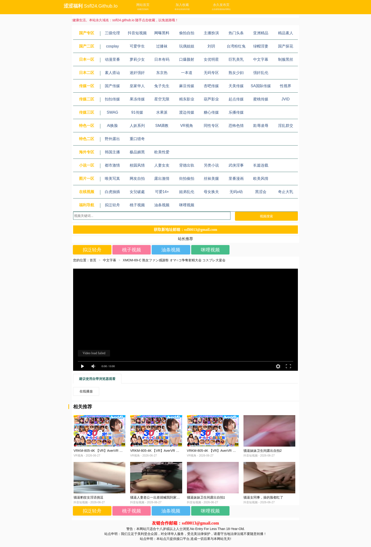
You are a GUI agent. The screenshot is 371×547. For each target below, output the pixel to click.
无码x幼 (236, 192)
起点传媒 (236, 99)
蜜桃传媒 (260, 99)
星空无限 (161, 99)
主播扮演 (211, 33)
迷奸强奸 (137, 73)
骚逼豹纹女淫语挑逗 (88, 503)
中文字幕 (260, 59)
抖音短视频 (137, 33)
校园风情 (137, 165)
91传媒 (137, 112)
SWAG (112, 112)
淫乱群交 (285, 126)
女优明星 (211, 59)
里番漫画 (236, 179)
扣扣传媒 (112, 99)
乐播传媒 (236, 112)
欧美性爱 (161, 152)
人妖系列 (137, 126)
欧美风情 (260, 179)
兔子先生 (161, 86)
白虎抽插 (112, 192)
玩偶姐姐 (186, 46)
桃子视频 (137, 205)
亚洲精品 (260, 33)
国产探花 (285, 46)
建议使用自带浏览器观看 (97, 379)
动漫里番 (112, 59)
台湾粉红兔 (236, 46)
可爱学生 (137, 46)
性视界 (285, 86)
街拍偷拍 (186, 179)
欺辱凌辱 (260, 126)
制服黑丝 (285, 59)
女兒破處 (137, 192)
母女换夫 (211, 192)
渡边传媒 (186, 112)
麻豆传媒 (186, 86)
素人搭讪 (112, 73)
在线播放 (86, 391)
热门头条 (236, 33)
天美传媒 (236, 86)
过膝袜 (162, 46)
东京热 (162, 73)
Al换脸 (112, 126)
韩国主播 (112, 152)
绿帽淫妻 (260, 46)
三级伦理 (112, 33)
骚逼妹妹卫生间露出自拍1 (206, 503)
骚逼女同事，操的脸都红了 (263, 503)
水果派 (162, 112)
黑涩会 (260, 192)
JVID (285, 99)
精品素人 (285, 33)
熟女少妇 (236, 73)
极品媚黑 (137, 152)
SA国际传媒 (261, 86)
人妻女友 (161, 165)
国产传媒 (112, 86)
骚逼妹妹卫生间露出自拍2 (262, 453)
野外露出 (112, 139)
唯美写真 (112, 179)
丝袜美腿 (211, 179)
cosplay (112, 46)
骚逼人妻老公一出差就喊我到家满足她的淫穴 (163, 503)
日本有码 (161, 59)
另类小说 (211, 165)
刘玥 (211, 46)
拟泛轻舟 (112, 205)
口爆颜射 (186, 59)
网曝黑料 (161, 33)
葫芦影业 (211, 99)
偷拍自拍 (186, 33)
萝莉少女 (137, 59)
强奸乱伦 (260, 73)
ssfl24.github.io (101, 6)
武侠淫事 (236, 165)
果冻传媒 (137, 99)
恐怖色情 (236, 126)
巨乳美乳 (236, 59)
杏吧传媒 (211, 86)
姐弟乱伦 (186, 192)
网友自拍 (137, 179)
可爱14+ (162, 192)
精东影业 (186, 99)
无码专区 (211, 73)
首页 (93, 260)
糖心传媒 (211, 112)
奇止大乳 (285, 192)
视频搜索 (266, 216)
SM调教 (161, 126)
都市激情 (112, 165)
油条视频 (161, 205)
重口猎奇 (137, 139)
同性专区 (211, 126)
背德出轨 (186, 165)
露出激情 (161, 179)
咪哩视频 (186, 205)
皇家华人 (137, 86)
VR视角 (186, 126)
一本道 (186, 73)
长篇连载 (260, 165)
